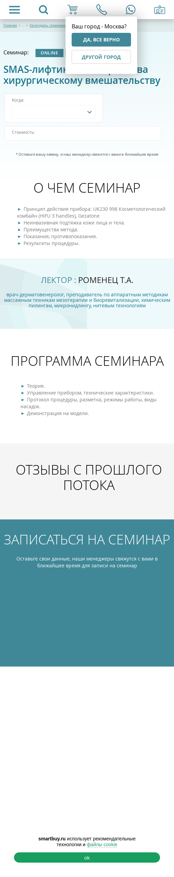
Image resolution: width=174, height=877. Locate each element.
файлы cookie (102, 844)
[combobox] (54, 112)
